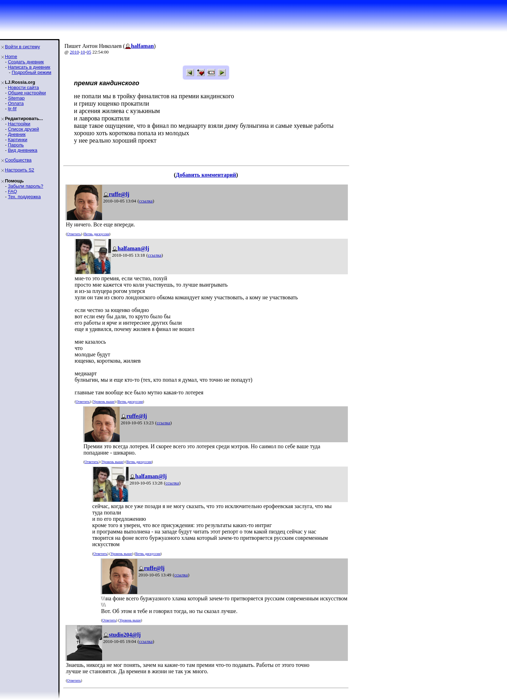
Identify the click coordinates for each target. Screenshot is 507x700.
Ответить (74, 234)
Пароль (16, 145)
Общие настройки (27, 92)
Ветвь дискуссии (96, 234)
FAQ (12, 191)
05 (89, 52)
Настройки (19, 123)
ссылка (146, 201)
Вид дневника (22, 150)
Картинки (17, 139)
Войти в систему (22, 46)
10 (83, 52)
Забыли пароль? (25, 186)
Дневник (16, 134)
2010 (74, 52)
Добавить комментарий (206, 175)
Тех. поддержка (24, 196)
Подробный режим (31, 72)
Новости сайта (23, 87)
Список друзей (23, 129)
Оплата (16, 103)
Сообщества (18, 160)
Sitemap (16, 98)
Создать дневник (26, 61)
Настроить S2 (19, 170)
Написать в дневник (29, 67)
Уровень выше (103, 402)
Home (11, 56)
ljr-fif (12, 108)
